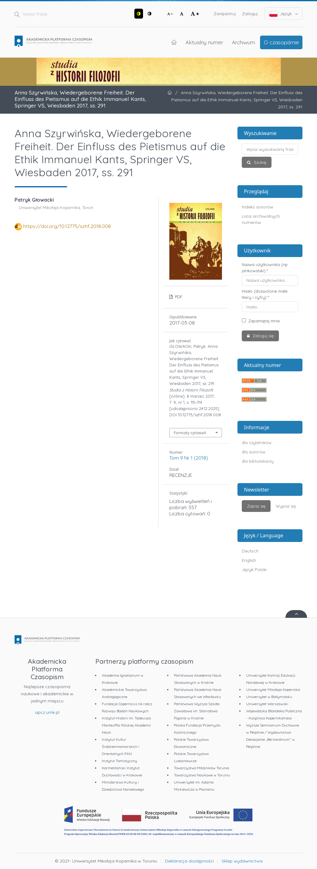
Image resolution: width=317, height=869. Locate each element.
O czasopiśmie (281, 42)
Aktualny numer (204, 42)
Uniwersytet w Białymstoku (269, 696)
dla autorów (253, 451)
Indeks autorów (257, 207)
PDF (178, 296)
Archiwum (243, 42)
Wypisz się (286, 506)
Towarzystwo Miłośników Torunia (201, 768)
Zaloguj (250, 13)
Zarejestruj (225, 13)
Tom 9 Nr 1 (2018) (188, 458)
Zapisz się (256, 506)
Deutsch (250, 551)
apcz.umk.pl (47, 712)
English (249, 560)
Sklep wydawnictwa (242, 861)
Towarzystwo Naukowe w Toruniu (202, 775)
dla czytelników (256, 442)
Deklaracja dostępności (189, 861)
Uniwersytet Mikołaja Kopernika (273, 689)
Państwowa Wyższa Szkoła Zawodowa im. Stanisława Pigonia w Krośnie (196, 710)
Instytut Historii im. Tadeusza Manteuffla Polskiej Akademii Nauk (126, 725)
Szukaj (259, 162)
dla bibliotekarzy (258, 461)
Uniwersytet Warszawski (267, 703)
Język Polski (254, 569)
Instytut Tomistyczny (119, 760)
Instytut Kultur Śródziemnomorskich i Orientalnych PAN (120, 746)
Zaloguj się (262, 335)
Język (283, 14)
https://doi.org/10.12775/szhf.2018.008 (67, 226)
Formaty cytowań (190, 432)
